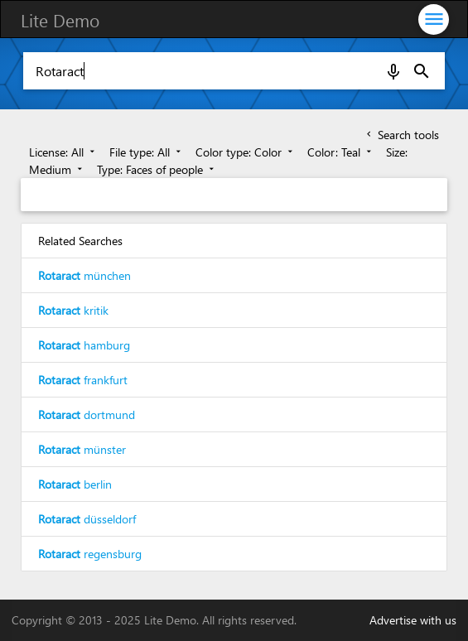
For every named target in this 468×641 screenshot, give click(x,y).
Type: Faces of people (157, 169)
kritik (73, 310)
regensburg (90, 553)
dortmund (86, 414)
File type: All (146, 152)
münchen (84, 275)
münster (82, 449)
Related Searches (80, 240)
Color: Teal (340, 152)
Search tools (401, 134)
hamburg (84, 345)
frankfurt (83, 380)
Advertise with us (412, 620)
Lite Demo (60, 19)
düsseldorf (87, 519)
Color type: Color (245, 152)
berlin (75, 484)
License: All (63, 152)
